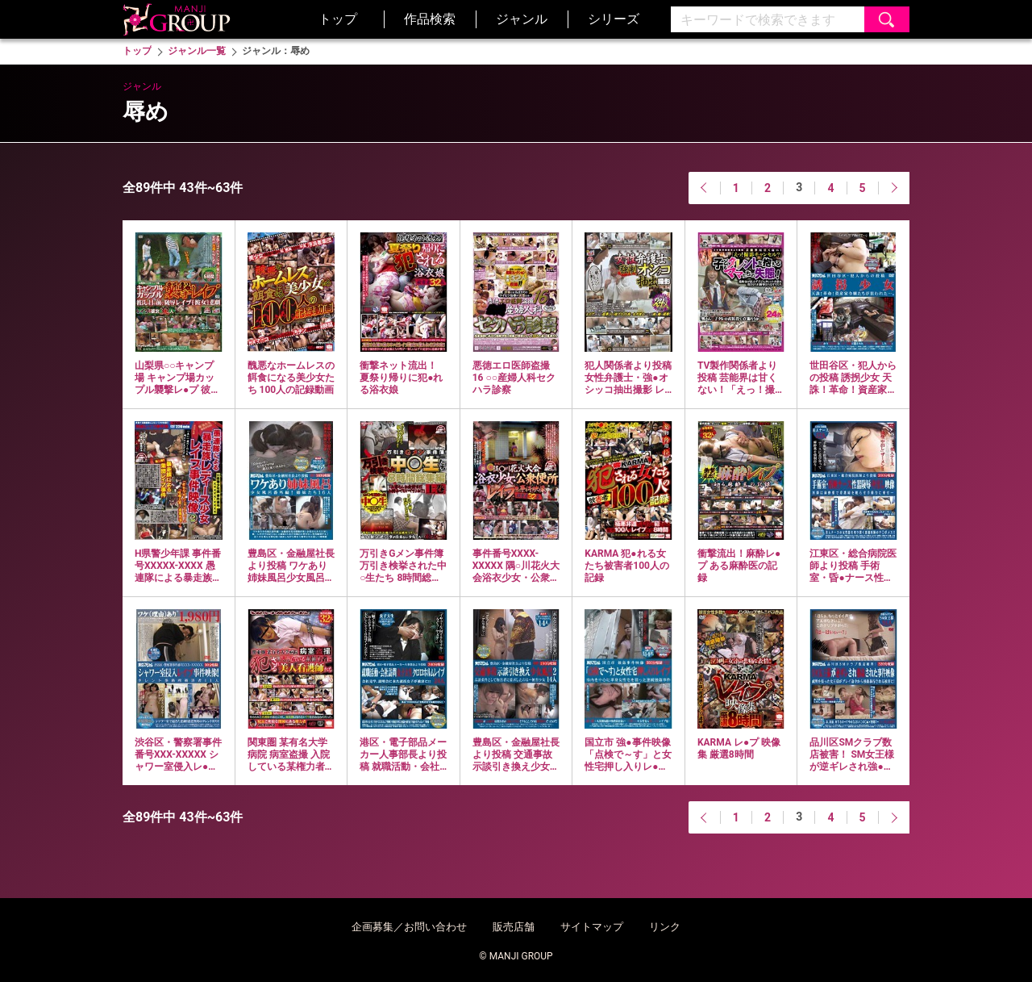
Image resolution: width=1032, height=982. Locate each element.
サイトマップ (591, 927)
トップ (337, 19)
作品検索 (430, 19)
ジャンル (521, 19)
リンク (664, 927)
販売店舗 (514, 927)
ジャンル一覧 (197, 50)
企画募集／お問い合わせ (409, 927)
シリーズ (613, 19)
